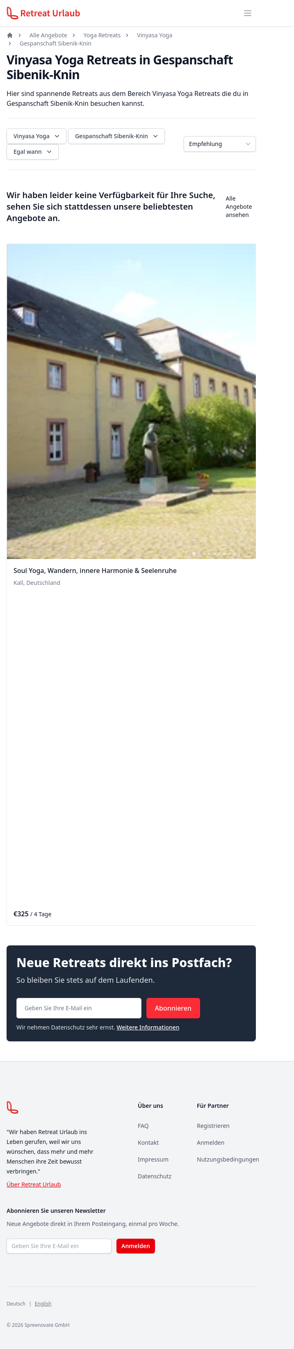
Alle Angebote (48, 35)
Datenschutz (154, 1176)
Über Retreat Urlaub (34, 1184)
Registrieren (213, 1126)
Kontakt (148, 1142)
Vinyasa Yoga (154, 35)
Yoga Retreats (102, 35)
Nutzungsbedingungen (228, 1159)
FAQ (143, 1126)
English (43, 1303)
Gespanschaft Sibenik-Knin (55, 43)
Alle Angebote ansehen (239, 206)
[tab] (194, 553)
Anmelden (210, 1142)
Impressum (153, 1159)
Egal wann (33, 152)
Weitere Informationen (147, 1027)
